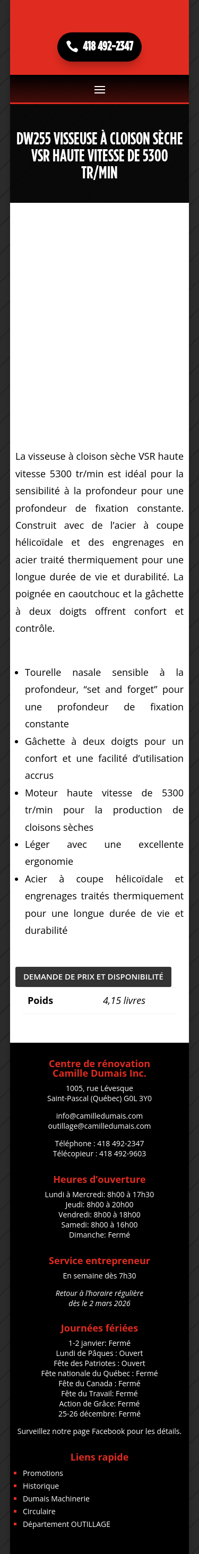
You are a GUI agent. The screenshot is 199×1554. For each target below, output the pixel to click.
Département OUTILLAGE (66, 1524)
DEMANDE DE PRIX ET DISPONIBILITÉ (93, 976)
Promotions (43, 1473)
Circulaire (39, 1511)
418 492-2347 (108, 46)
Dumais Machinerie (56, 1498)
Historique (41, 1486)
